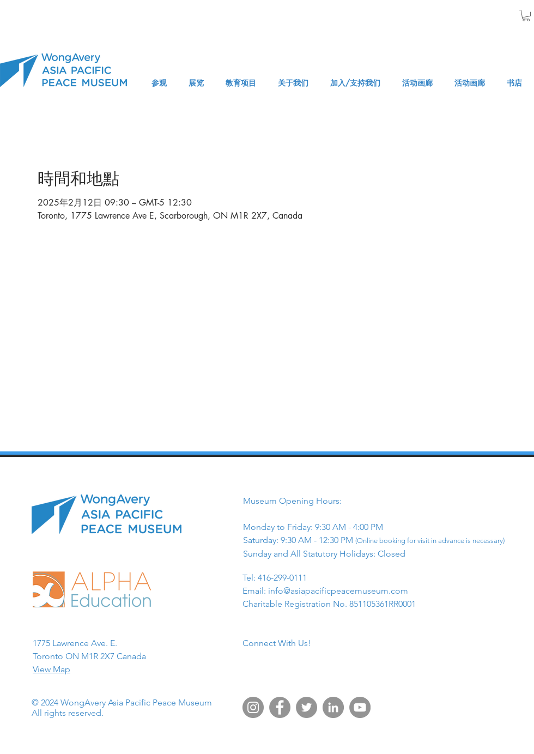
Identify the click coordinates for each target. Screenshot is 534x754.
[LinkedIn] (333, 707)
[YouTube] (360, 707)
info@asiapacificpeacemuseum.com (338, 591)
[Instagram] (253, 707)
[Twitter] (306, 707)
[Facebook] (279, 707)
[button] (526, 15)
